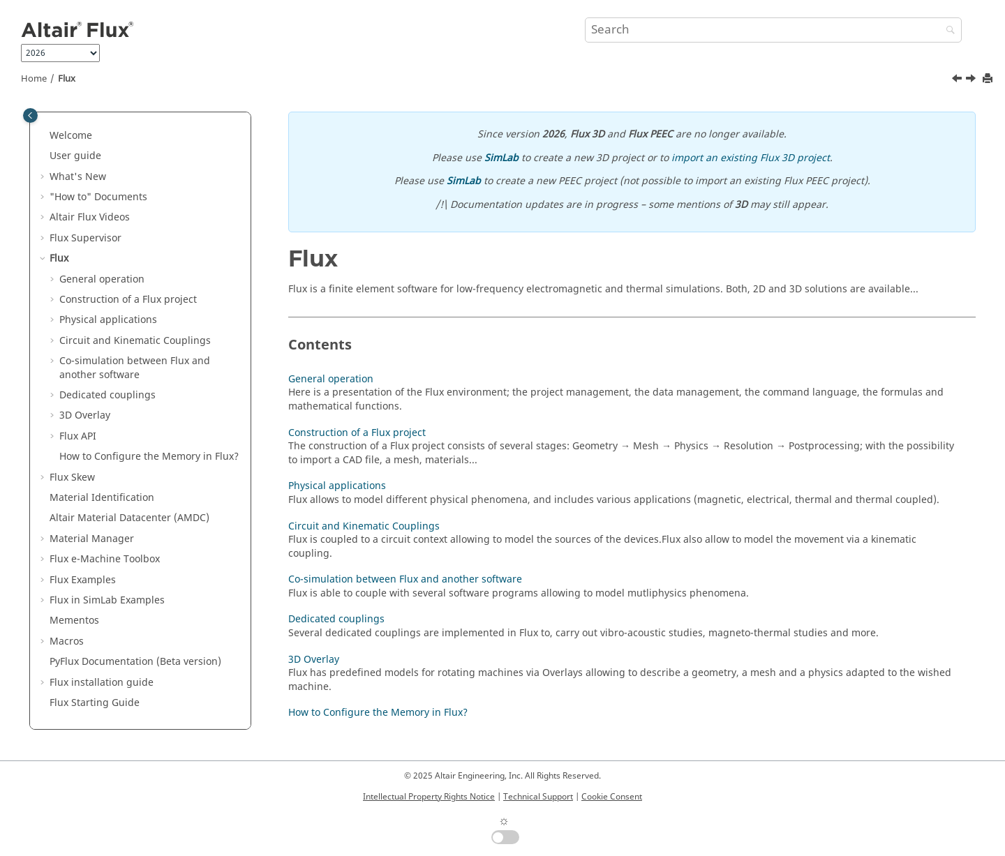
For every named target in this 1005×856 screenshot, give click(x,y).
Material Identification (102, 497)
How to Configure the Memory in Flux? (149, 456)
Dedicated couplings (107, 395)
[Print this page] (989, 79)
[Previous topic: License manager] (958, 80)
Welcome (71, 135)
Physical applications (108, 320)
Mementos (74, 620)
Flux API (77, 436)
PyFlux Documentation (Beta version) (135, 661)
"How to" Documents (98, 197)
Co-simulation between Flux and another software (134, 368)
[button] (44, 136)
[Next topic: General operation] (972, 80)
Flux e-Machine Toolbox (105, 559)
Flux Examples (83, 580)
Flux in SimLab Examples (107, 600)
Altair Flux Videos (90, 217)
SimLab (501, 158)
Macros (67, 641)
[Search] (947, 31)
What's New (78, 177)
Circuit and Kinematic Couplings (135, 340)
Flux (66, 79)
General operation (101, 279)
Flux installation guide (102, 682)
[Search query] (773, 30)
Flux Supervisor (85, 238)
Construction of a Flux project (128, 299)
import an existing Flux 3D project (750, 158)
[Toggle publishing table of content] (30, 115)
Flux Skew (72, 477)
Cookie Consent (611, 796)
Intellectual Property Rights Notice (429, 796)
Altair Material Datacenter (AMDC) (129, 518)
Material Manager (92, 539)
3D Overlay (84, 415)
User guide (75, 156)
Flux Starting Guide (95, 703)
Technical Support (538, 796)
